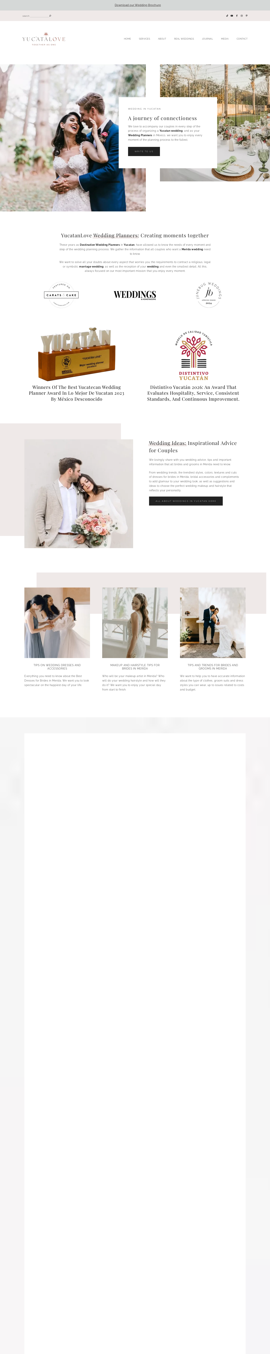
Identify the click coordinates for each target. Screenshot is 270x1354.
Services (144, 39)
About (162, 39)
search (25, 16)
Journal (207, 39)
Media (225, 39)
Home (127, 39)
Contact (242, 39)
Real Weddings (184, 39)
